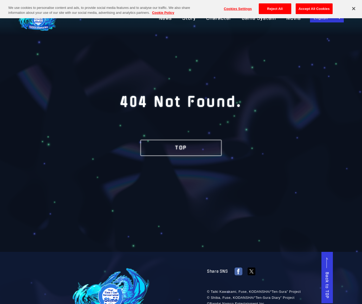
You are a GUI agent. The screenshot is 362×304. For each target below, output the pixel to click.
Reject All (275, 7)
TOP (181, 147)
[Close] (353, 7)
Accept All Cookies (314, 7)
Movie (293, 18)
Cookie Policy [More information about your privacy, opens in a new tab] (163, 11)
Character (218, 18)
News (165, 18)
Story (189, 18)
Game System (259, 18)
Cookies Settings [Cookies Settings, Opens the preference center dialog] (238, 7)
